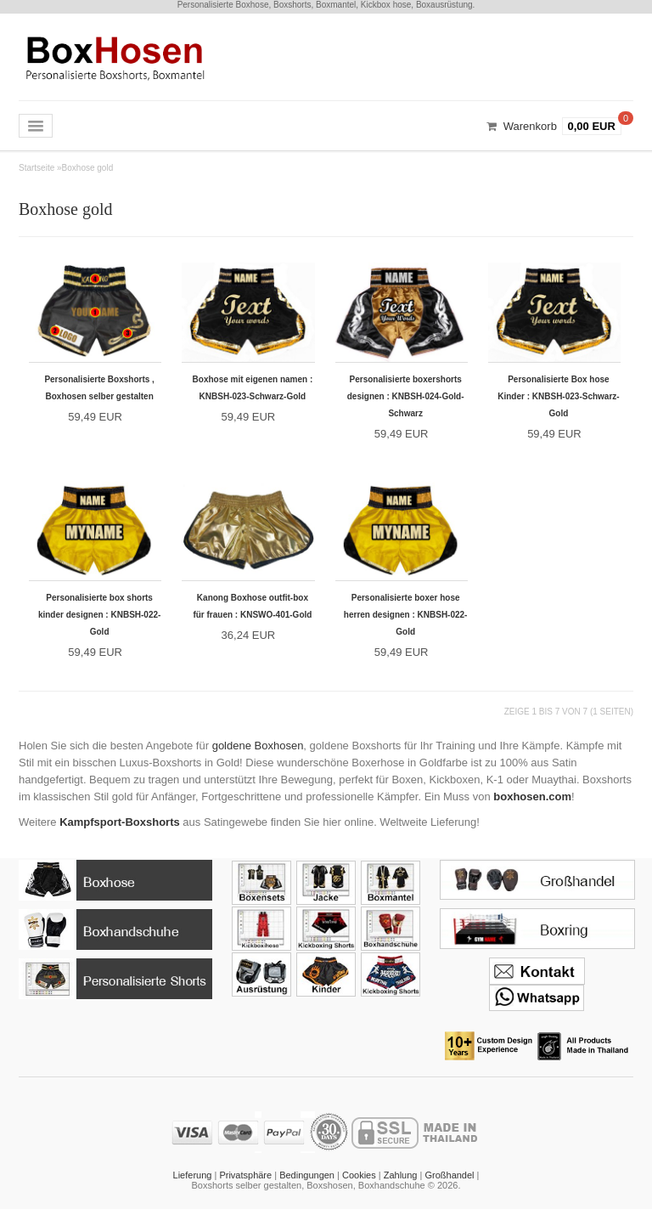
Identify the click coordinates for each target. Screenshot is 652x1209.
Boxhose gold (88, 167)
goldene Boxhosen (258, 745)
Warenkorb (530, 126)
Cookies (359, 1175)
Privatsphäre (245, 1175)
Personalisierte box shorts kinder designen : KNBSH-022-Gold (99, 614)
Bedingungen (306, 1175)
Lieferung (192, 1175)
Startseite (36, 167)
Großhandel (449, 1175)
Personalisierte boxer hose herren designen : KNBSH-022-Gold (406, 614)
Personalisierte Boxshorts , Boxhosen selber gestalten (99, 388)
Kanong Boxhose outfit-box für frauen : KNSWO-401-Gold (252, 606)
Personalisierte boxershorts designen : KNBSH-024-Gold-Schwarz (405, 396)
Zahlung (401, 1175)
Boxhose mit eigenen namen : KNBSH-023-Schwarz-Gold (253, 388)
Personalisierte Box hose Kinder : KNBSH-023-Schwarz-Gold (558, 396)
